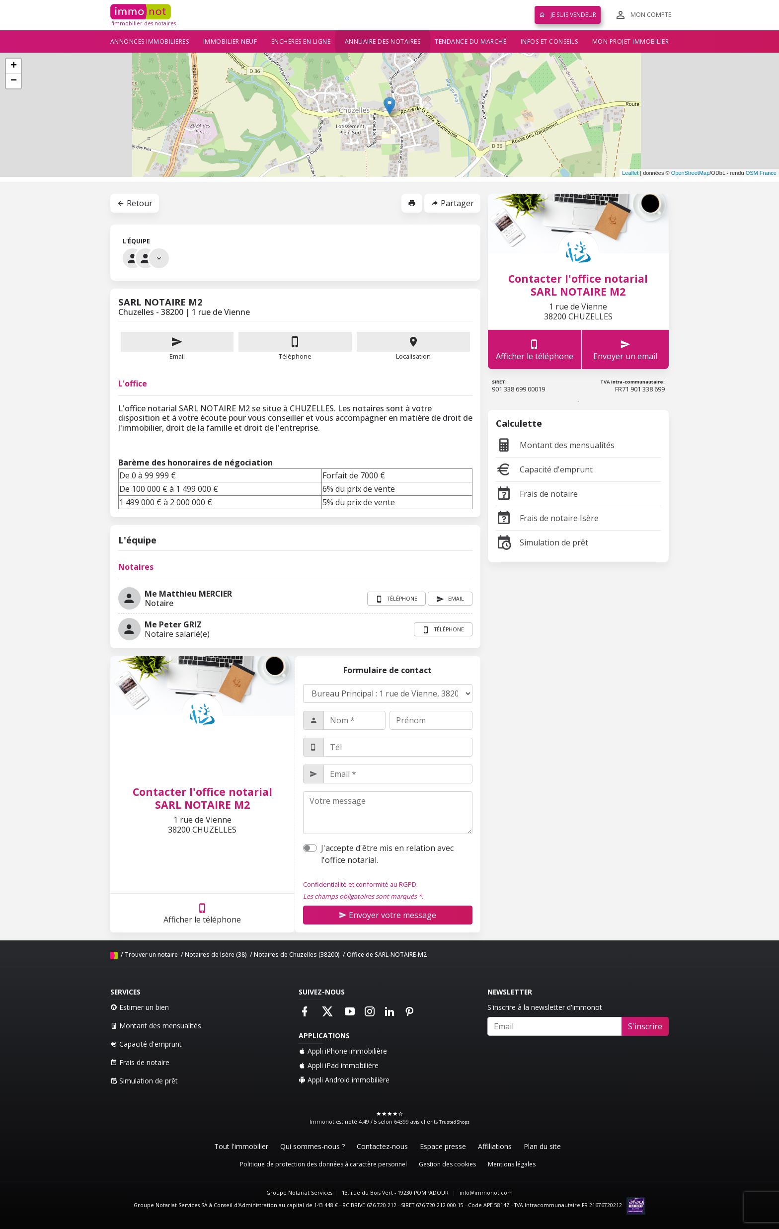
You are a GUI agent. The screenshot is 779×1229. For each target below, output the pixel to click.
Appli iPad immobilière (339, 1065)
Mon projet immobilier (630, 41)
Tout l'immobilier (241, 1146)
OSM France (761, 173)
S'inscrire (645, 1026)
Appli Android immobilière (344, 1079)
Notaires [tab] (136, 566)
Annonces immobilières (149, 41)
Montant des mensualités (555, 445)
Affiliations (495, 1146)
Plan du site (542, 1146)
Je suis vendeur (567, 14)
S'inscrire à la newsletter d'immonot (544, 1007)
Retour (135, 203)
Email (177, 346)
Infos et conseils (549, 41)
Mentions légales (512, 1164)
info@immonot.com (486, 1192)
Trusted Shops (454, 1122)
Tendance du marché (470, 41)
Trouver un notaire (151, 954)
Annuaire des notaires (383, 41)
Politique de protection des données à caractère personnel (323, 1164)
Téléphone (295, 356)
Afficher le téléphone (202, 913)
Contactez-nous (382, 1146)
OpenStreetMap (690, 173)
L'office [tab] (132, 383)
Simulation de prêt (542, 542)
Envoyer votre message (387, 915)
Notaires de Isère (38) (216, 954)
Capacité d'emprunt (544, 469)
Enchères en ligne (301, 41)
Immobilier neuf (230, 41)
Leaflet (630, 173)
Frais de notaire (537, 494)
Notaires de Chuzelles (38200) (297, 954)
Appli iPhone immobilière (343, 1051)
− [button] (13, 81)
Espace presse (443, 1146)
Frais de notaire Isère (547, 518)
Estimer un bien (139, 1007)
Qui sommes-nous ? (312, 1146)
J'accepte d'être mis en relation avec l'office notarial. (387, 854)
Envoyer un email (625, 349)
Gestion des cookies (447, 1164)
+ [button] (13, 66)
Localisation (413, 346)
